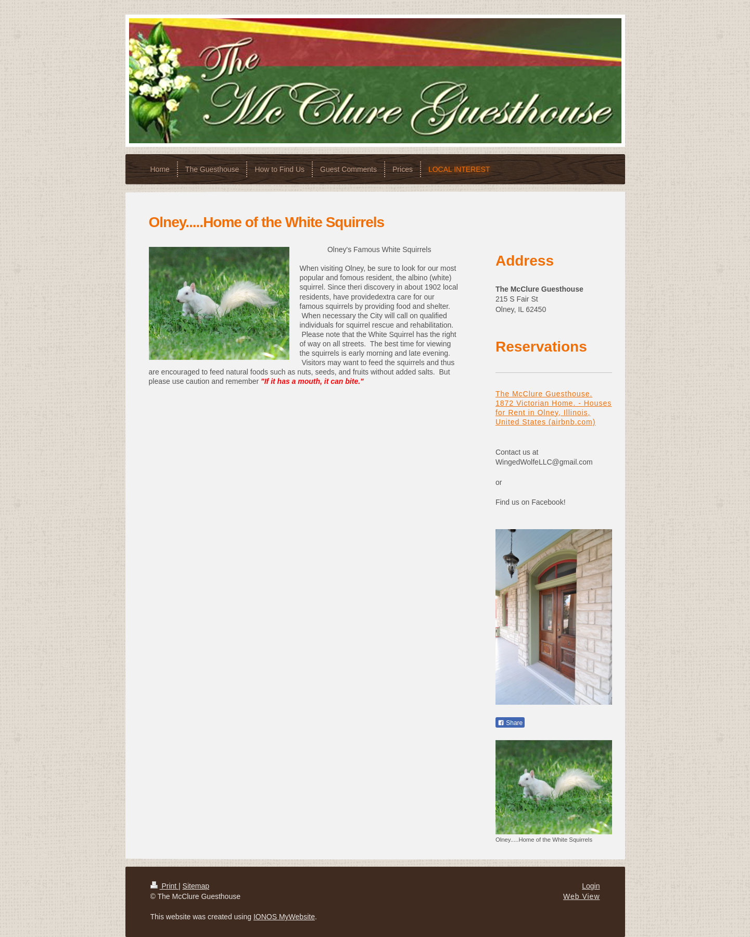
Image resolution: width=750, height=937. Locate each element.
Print (164, 886)
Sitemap (196, 886)
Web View (581, 896)
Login (591, 886)
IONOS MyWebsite (284, 917)
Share (510, 723)
